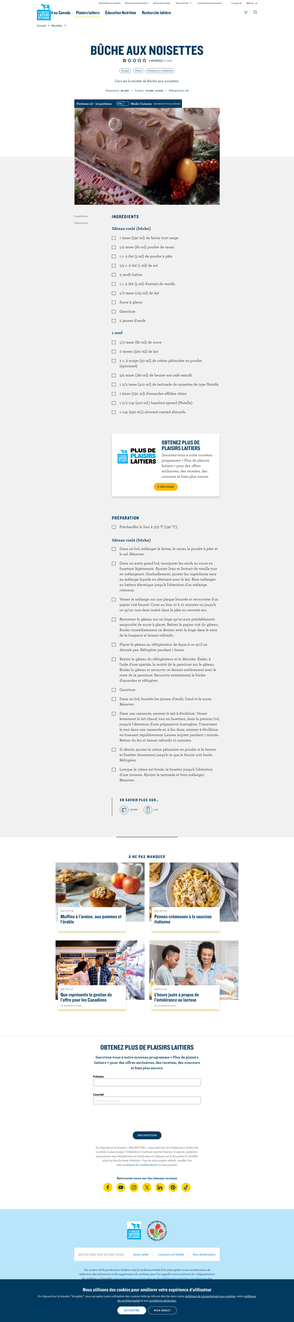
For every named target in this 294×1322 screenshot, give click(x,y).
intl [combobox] (252, 3)
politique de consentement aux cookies (210, 1296)
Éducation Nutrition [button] (146, 12)
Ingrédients (81, 216)
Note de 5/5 (144, 60)
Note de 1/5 (124, 60)
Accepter (131, 1310)
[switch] (148, 103)
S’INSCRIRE (166, 486)
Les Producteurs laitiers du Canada (44, 11)
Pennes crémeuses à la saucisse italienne (183, 919)
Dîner (138, 70)
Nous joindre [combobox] (182, 3)
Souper (125, 70)
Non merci (162, 1310)
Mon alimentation (204, 1254)
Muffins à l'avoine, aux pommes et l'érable (91, 919)
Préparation (81, 222)
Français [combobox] (235, 3)
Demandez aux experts (109, 3)
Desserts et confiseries (160, 70)
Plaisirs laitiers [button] (109, 12)
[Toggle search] (255, 12)
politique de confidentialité (141, 1165)
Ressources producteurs (136, 3)
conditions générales (162, 1300)
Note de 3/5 (134, 60)
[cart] (246, 12)
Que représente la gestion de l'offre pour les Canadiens (86, 997)
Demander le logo (161, 3)
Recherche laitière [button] (186, 12)
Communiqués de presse (209, 3)
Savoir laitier (141, 1254)
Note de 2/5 (129, 60)
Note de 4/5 (139, 60)
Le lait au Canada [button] (74, 12)
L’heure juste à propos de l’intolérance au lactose (176, 997)
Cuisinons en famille (171, 1254)
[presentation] (147, 1117)
